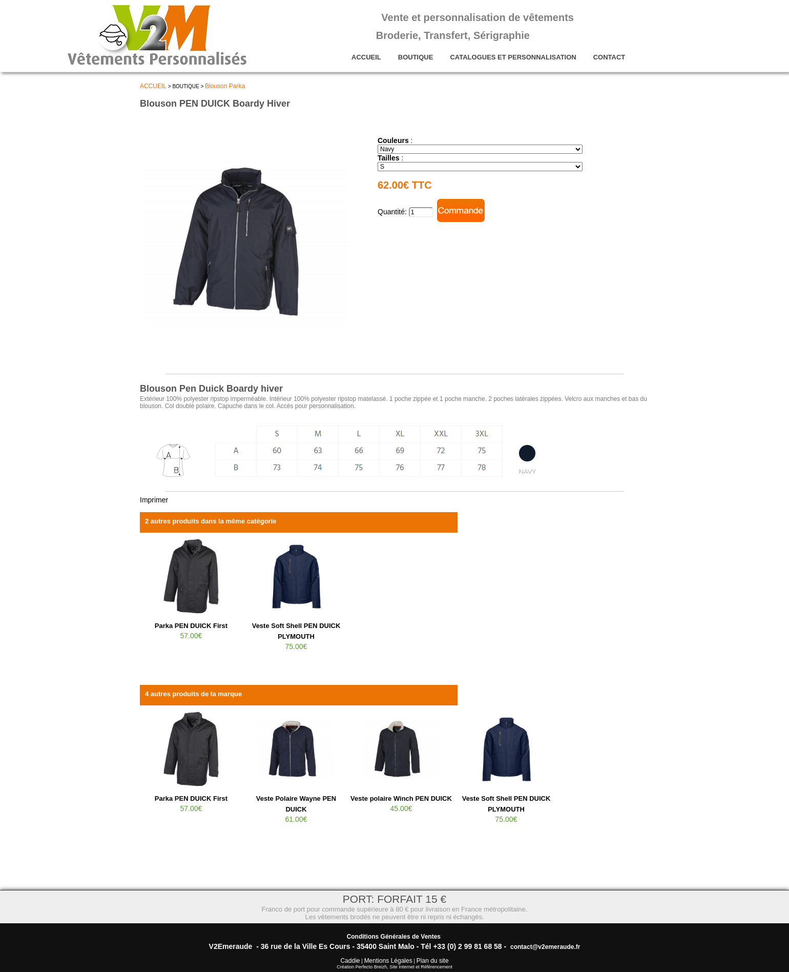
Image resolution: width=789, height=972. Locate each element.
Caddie (350, 960)
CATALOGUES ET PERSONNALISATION (513, 57)
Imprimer (154, 500)
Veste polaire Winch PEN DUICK (401, 798)
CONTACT (609, 57)
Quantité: (393, 212)
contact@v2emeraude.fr (545, 946)
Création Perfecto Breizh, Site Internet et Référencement (394, 966)
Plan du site (433, 960)
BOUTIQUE (415, 57)
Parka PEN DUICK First (191, 626)
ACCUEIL (366, 57)
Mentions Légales (388, 960)
